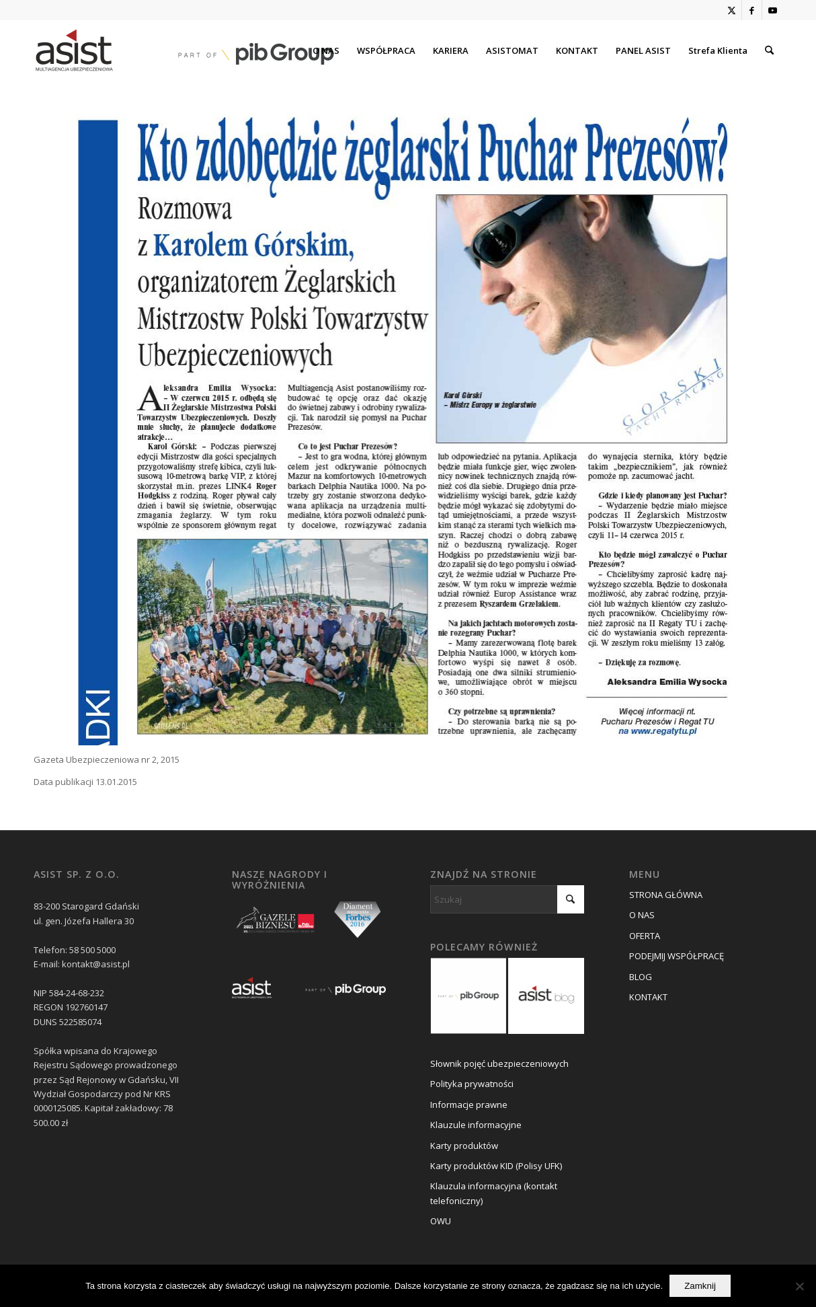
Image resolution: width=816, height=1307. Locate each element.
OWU (440, 1221)
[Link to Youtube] (772, 10)
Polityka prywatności (472, 1084)
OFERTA (644, 936)
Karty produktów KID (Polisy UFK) (496, 1166)
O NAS (642, 915)
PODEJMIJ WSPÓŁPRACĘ (676, 956)
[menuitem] (326, 50)
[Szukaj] (769, 50)
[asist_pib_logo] (185, 50)
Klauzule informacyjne (476, 1125)
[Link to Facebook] (752, 10)
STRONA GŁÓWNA (665, 895)
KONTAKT (648, 997)
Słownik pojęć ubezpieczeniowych (499, 1063)
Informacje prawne (468, 1104)
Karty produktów (464, 1146)
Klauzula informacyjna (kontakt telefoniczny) (493, 1193)
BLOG (640, 977)
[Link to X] (731, 10)
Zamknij (700, 1286)
